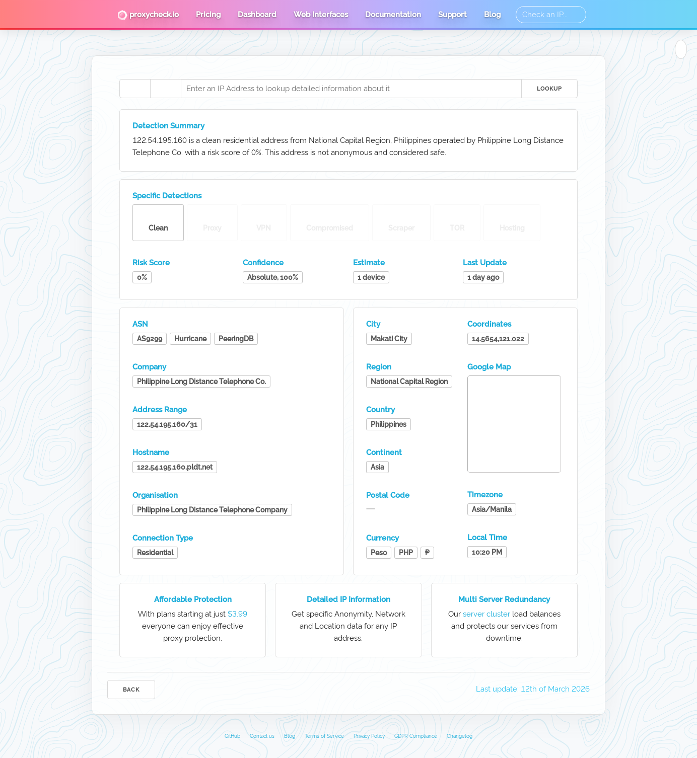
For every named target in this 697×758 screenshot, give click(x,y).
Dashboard (257, 14)
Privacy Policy (369, 736)
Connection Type (162, 538)
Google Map (489, 366)
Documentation (393, 14)
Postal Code (387, 495)
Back (131, 690)
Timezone (485, 494)
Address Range (159, 409)
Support (452, 14)
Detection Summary (168, 125)
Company (149, 366)
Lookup (549, 89)
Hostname (150, 452)
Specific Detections (166, 195)
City (373, 324)
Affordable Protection (193, 599)
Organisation (155, 495)
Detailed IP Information (348, 599)
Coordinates (489, 324)
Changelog (459, 736)
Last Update (485, 262)
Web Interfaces (321, 14)
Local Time (487, 537)
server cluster (486, 614)
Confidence (263, 262)
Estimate (369, 262)
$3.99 (237, 614)
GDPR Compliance (415, 736)
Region (378, 366)
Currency (382, 538)
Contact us (262, 736)
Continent (384, 452)
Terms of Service (324, 736)
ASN (140, 324)
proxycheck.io (148, 15)
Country (380, 409)
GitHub (232, 736)
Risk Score (151, 262)
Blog (492, 14)
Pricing (208, 14)
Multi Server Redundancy (504, 599)
